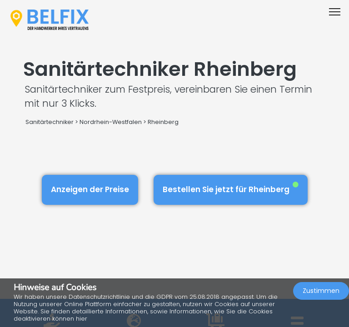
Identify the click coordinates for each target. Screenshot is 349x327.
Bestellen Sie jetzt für (231, 188)
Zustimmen (321, 290)
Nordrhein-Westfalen (111, 122)
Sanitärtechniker (49, 122)
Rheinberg (163, 122)
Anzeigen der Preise (90, 189)
